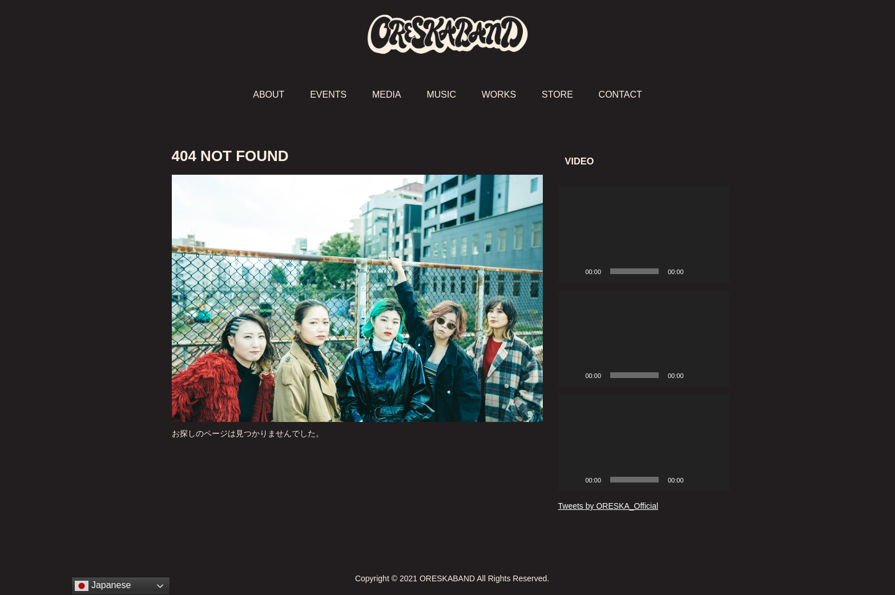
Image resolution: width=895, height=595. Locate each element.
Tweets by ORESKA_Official (608, 505)
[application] (643, 234)
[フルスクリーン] (714, 271)
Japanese (103, 586)
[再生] (573, 271)
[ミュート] (696, 271)
